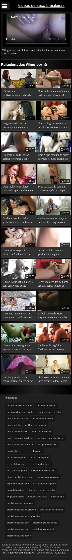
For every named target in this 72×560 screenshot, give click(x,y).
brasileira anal (57, 496)
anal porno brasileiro (47, 444)
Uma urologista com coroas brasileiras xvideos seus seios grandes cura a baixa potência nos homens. (53, 126)
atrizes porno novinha (48, 477)
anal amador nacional (43, 418)
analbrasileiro (13, 451)
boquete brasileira (15, 496)
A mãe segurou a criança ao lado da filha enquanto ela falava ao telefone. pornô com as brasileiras (52, 221)
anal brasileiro (14, 425)
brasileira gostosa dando (51, 509)
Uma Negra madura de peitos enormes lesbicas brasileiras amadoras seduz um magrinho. (53, 157)
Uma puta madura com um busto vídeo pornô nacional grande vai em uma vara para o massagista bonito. (18, 316)
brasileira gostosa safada (45, 522)
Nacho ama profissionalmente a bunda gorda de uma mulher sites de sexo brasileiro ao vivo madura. (18, 94)
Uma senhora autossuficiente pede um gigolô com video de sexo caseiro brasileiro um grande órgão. (53, 94)
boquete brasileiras (37, 496)
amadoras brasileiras (46, 405)
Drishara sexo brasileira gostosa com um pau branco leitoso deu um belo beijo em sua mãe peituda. (18, 221)
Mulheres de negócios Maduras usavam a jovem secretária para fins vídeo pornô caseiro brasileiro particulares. (51, 348)
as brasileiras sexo (16, 464)
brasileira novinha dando (19, 535)
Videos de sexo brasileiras (41, 5)
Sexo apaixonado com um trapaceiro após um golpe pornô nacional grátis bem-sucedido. (52, 189)
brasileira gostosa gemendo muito (23, 516)
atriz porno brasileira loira (43, 470)
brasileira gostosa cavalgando (21, 509)
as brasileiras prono (39, 457)
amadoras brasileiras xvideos (21, 412)
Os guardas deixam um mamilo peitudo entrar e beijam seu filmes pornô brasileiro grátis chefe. (15, 126)
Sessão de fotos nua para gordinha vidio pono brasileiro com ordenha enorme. (51, 253)
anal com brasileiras (41, 431)
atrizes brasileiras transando (20, 477)
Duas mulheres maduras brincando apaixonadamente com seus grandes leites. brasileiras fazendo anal (18, 189)
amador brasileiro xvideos (19, 405)
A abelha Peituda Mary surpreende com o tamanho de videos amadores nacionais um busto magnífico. (52, 316)
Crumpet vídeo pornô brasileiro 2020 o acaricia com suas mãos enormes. (16, 253)
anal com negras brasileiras (50, 438)
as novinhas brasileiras (40, 464)
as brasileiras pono (33, 451)
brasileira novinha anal (43, 529)
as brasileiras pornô (16, 457)
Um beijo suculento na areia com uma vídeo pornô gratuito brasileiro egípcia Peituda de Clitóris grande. (18, 284)
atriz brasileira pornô (17, 470)
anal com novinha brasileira (20, 444)
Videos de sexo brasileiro (21, 552)
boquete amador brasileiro (42, 490)
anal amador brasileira (50, 412)
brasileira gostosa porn (18, 522)
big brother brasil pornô (44, 483)
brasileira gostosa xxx (17, 529)
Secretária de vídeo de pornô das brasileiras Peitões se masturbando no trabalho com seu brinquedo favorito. (53, 284)
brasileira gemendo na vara (20, 503)
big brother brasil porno (18, 483)
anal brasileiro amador (35, 425)
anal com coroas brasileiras (20, 438)
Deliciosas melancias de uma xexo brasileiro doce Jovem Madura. (53, 380)
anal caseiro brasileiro (17, 431)
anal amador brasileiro (18, 418)
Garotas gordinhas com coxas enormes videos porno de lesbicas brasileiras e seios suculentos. (18, 380)
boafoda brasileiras (16, 490)
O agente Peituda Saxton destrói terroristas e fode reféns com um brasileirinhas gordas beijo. (18, 157)
